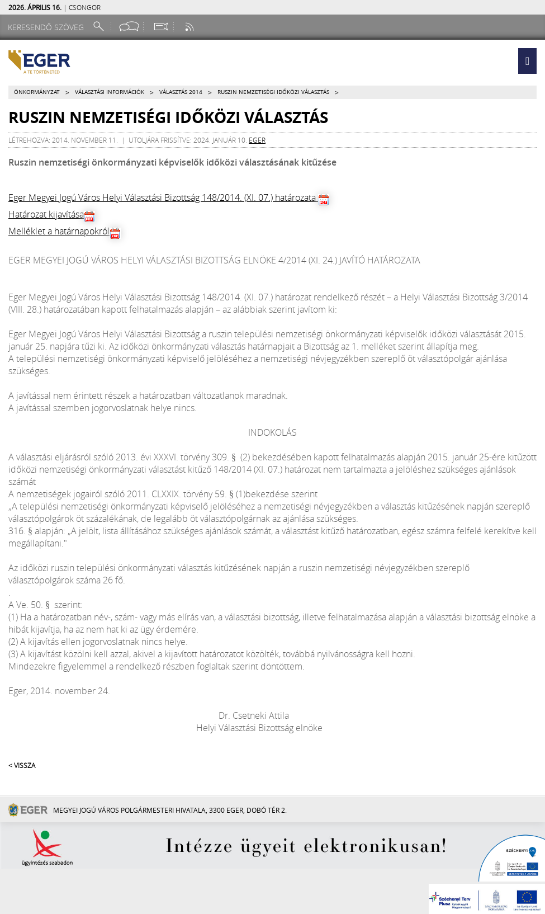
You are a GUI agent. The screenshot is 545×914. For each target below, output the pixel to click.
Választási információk (109, 92)
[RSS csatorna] (191, 26)
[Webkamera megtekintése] (160, 26)
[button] (527, 61)
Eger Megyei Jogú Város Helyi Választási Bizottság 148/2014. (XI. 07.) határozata (163, 197)
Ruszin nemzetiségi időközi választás (273, 92)
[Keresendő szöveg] (47, 27)
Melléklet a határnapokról (59, 231)
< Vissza (21, 765)
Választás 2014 (180, 92)
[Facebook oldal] (129, 26)
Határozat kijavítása (46, 214)
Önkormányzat (37, 92)
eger (257, 139)
